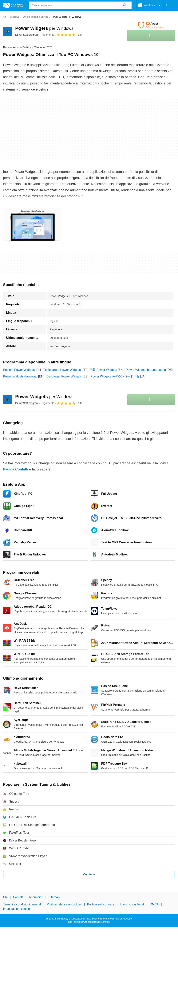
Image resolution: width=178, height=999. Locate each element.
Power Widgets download (20, 376)
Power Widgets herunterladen (146, 369)
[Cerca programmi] (125, 5)
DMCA (154, 904)
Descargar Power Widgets (64, 376)
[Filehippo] (13, 5)
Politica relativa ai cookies (64, 904)
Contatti (18, 897)
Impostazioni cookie (16, 908)
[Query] (80, 5)
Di (26, 34)
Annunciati (36, 897)
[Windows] (14, 17)
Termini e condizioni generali (22, 904)
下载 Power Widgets (103, 369)
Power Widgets (44, 28)
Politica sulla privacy (100, 904)
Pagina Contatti (15, 469)
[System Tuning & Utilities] (35, 17)
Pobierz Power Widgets (19, 369)
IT (169, 5)
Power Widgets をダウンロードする (115, 376)
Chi (5, 897)
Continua (89, 874)
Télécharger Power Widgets (62, 369)
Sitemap (54, 897)
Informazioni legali (132, 904)
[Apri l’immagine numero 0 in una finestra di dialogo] (32, 224)
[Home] (4, 17)
